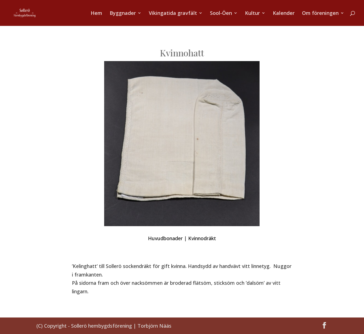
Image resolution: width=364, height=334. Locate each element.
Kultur (252, 13)
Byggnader (123, 13)
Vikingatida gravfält (173, 13)
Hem (96, 13)
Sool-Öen (221, 13)
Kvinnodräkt (202, 238)
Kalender (284, 13)
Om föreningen (320, 13)
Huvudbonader (165, 238)
